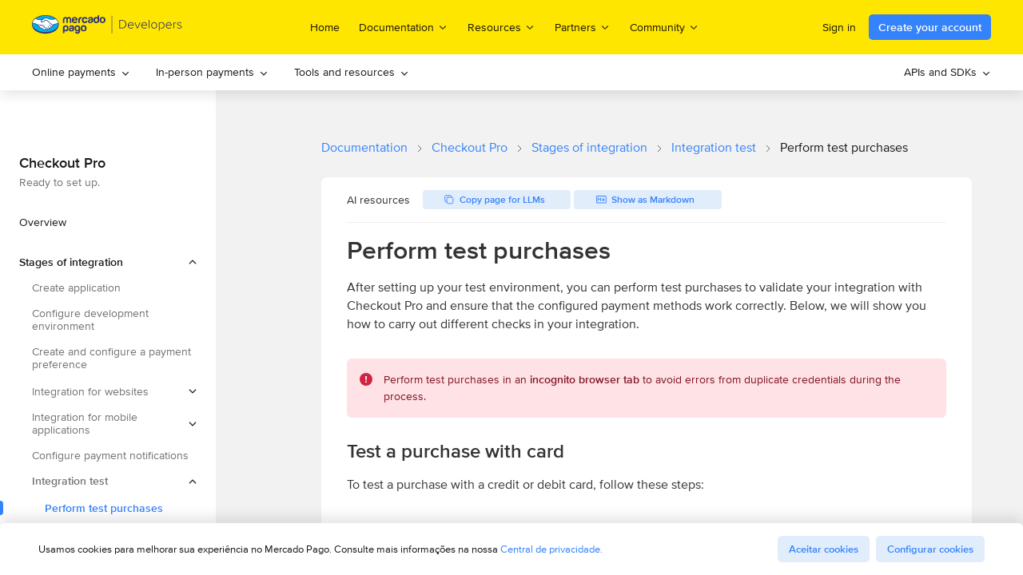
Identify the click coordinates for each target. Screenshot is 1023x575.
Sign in (839, 27)
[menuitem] (81, 72)
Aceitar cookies (823, 549)
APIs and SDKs (947, 72)
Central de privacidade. (551, 549)
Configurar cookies (930, 549)
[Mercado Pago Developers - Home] (107, 27)
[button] (108, 262)
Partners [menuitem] (583, 27)
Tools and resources (351, 72)
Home (325, 27)
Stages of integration (589, 147)
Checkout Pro (470, 147)
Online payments (81, 72)
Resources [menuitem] (501, 27)
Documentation (364, 147)
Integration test (713, 147)
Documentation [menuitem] (403, 27)
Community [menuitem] (664, 27)
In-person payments (212, 72)
